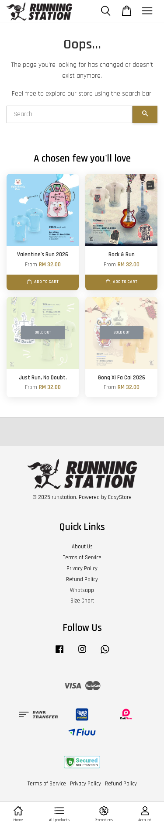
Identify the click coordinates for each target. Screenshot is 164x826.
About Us (82, 546)
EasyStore (120, 497)
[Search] (70, 114)
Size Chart (82, 600)
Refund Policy (82, 579)
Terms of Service (82, 557)
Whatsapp (82, 590)
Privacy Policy (82, 568)
